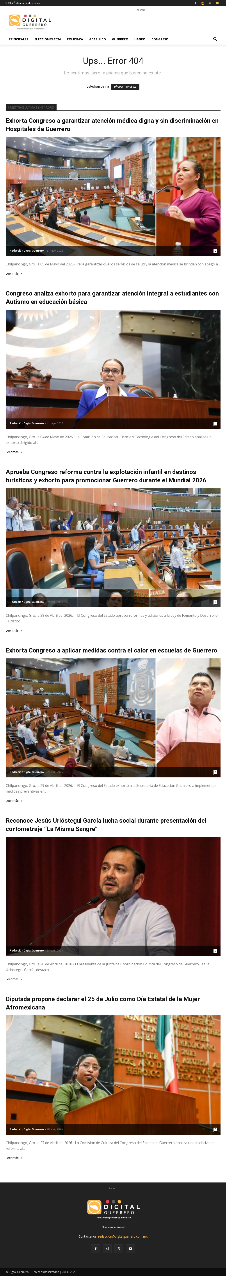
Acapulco (97, 39)
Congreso (159, 39)
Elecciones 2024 (47, 39)
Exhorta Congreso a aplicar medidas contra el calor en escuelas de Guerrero (111, 650)
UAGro (139, 39)
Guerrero (120, 39)
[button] (215, 40)
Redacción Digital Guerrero (27, 250)
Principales (18, 39)
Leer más (14, 273)
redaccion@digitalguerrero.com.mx (123, 1236)
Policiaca (75, 39)
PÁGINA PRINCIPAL (125, 86)
